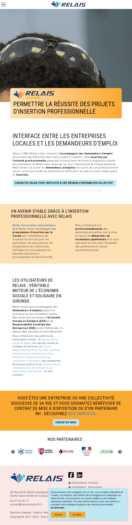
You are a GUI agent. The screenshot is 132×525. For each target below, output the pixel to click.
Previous (12, 451)
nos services (81, 413)
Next (119, 451)
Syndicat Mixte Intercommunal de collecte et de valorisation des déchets (37, 368)
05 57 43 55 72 (19, 500)
